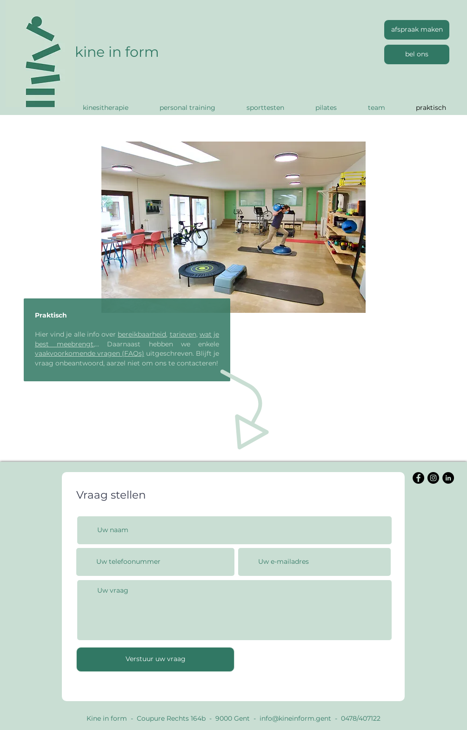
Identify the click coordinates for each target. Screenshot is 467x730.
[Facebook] (418, 478)
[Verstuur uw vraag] (155, 659)
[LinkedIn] (448, 478)
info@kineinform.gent (295, 718)
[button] (233, 227)
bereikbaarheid (142, 334)
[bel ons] (417, 54)
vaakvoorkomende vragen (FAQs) (89, 353)
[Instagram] (433, 478)
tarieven (183, 334)
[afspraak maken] (417, 30)
